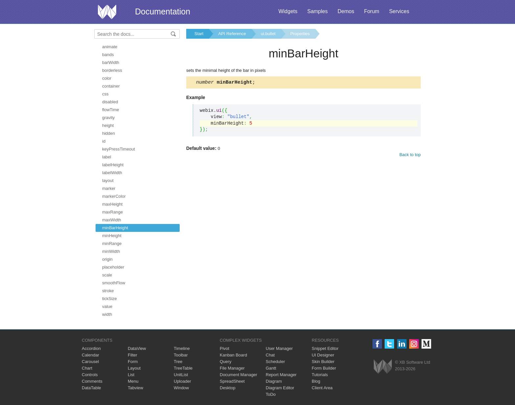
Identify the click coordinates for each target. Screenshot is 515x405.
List (131, 374)
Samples (317, 11)
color (106, 78)
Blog (316, 381)
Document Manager (238, 374)
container (111, 86)
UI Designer (323, 355)
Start (198, 33)
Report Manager (281, 374)
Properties (300, 33)
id (103, 141)
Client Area (322, 387)
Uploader (182, 381)
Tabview (135, 387)
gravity (108, 117)
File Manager (232, 368)
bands (108, 54)
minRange (112, 243)
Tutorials (320, 374)
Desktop (227, 387)
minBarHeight (115, 227)
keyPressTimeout (118, 149)
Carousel (90, 361)
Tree (178, 361)
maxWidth (111, 219)
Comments (92, 381)
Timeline (182, 348)
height (108, 125)
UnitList (181, 374)
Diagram (274, 381)
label (106, 156)
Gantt (271, 368)
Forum (371, 11)
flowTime (110, 109)
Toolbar (181, 355)
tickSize (109, 298)
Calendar (90, 355)
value (107, 306)
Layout (134, 368)
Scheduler (275, 361)
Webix (383, 366)
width (107, 314)
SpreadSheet (232, 381)
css (105, 93)
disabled (110, 101)
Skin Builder (323, 361)
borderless (112, 70)
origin (107, 259)
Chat (270, 355)
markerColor (114, 196)
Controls (90, 374)
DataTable (91, 387)
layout (108, 180)
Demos (346, 11)
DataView (137, 348)
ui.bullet (268, 33)
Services (399, 11)
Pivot (224, 348)
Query (225, 361)
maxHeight (112, 204)
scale (107, 275)
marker (108, 188)
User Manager (279, 348)
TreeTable (183, 368)
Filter (132, 355)
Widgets (288, 11)
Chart (87, 368)
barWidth (110, 62)
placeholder (113, 267)
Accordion (91, 348)
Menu (133, 381)
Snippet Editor (325, 348)
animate (109, 46)
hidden (108, 133)
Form (133, 361)
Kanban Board (233, 355)
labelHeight (112, 164)
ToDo (271, 394)
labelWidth (112, 172)
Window (181, 387)
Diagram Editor (280, 387)
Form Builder (324, 368)
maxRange (112, 212)
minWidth (111, 251)
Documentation (162, 11)
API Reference (232, 33)
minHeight (112, 235)
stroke (108, 290)
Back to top (410, 155)
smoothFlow (113, 282)
